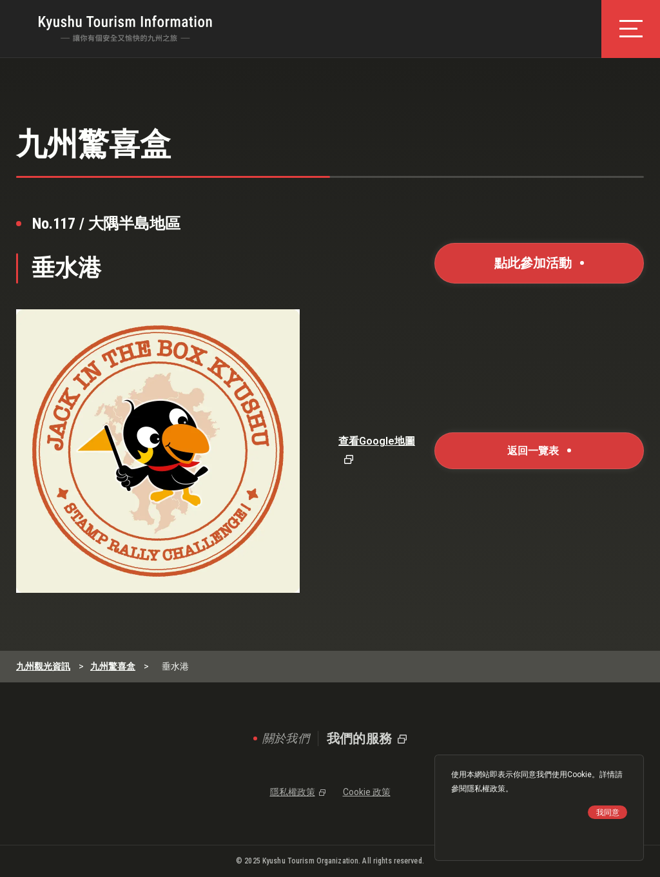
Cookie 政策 (367, 791)
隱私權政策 (486, 788)
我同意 (607, 812)
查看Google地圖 (376, 441)
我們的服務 (359, 738)
